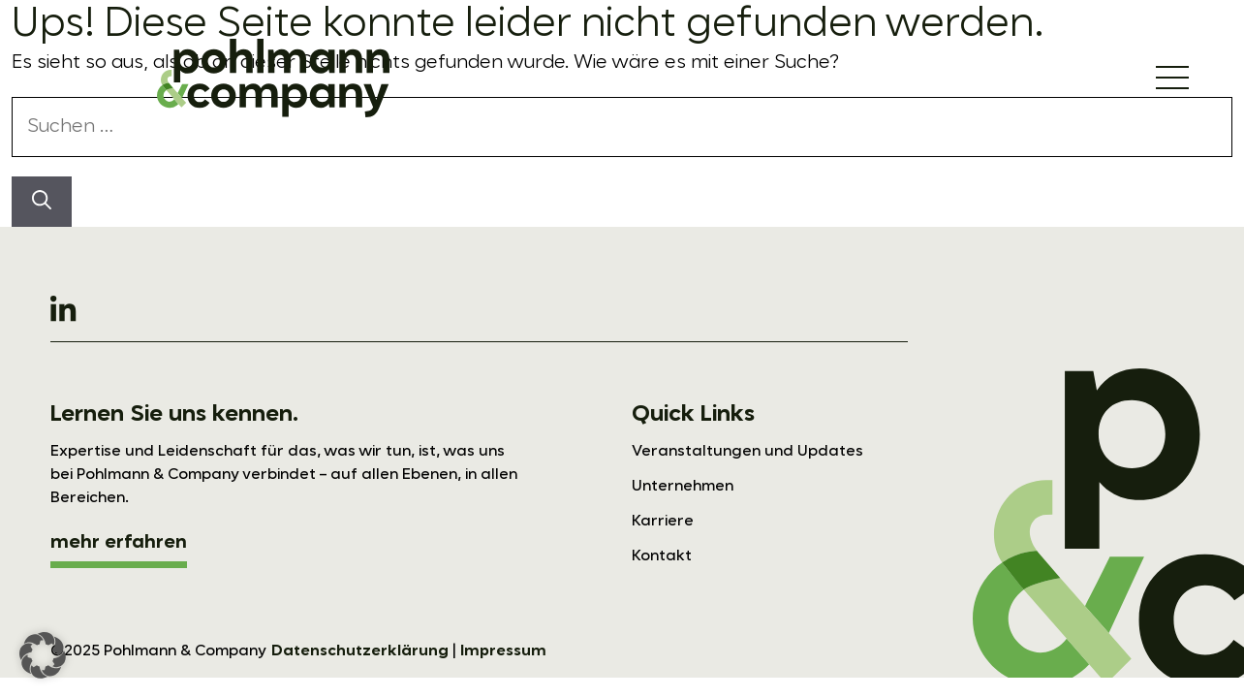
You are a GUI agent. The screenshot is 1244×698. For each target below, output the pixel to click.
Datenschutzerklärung (360, 651)
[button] (42, 655)
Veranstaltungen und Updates (747, 452)
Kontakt (662, 556)
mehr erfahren (118, 543)
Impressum (503, 651)
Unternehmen (682, 486)
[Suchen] (42, 201)
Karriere (663, 521)
